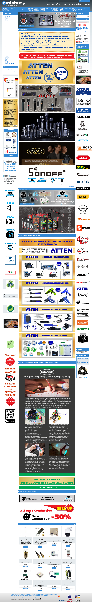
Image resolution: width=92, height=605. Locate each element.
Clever (6, 27)
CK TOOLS (7, 24)
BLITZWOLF (7, 22)
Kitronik (6, 40)
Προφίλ (13, 594)
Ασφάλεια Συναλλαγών (43, 597)
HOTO (6, 38)
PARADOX (7, 46)
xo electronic (7, 55)
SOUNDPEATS (8, 53)
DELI (6, 29)
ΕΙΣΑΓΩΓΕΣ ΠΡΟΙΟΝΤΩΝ (9, 70)
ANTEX (6, 17)
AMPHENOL (7, 16)
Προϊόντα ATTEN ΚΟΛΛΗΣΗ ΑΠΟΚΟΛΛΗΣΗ (35, 594)
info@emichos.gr (82, 31)
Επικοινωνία (75, 0)
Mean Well (7, 42)
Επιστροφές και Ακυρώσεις (10, 71)
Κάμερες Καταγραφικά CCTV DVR (37, 9)
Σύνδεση (51, 0)
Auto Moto (80, 9)
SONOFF (6, 52)
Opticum (6, 45)
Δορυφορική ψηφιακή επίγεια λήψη (55, 9)
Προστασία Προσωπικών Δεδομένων (30, 597)
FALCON (6, 33)
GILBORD (7, 35)
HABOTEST (7, 39)
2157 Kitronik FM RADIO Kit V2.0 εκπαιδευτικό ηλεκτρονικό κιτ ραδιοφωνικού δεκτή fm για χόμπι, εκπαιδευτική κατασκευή (25, 583)
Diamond (6, 30)
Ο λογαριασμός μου (57, 0)
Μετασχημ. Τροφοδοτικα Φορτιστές (74, 9)
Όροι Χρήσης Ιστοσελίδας (17, 597)
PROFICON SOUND (9, 48)
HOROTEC (7, 37)
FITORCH (7, 34)
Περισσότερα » (72, 186)
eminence (7, 32)
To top (50, 597)
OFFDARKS (7, 43)
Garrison (6, 36)
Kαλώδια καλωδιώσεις (24, 9)
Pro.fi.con (6, 47)
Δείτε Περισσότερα (69, 524)
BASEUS (6, 20)
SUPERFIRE (7, 54)
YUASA (6, 58)
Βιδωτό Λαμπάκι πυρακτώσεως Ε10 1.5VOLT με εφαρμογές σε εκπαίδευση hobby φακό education (25, 561)
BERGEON (7, 21)
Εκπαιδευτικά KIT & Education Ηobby (12, 9)
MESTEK (6, 41)
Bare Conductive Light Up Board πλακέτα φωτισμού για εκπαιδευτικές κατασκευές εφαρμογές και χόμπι (82, 361)
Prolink (6, 50)
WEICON (6, 62)
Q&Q (6, 51)
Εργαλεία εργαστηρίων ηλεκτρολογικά (5, 9)
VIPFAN (6, 59)
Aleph (6, 19)
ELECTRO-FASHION (9, 31)
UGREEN (6, 56)
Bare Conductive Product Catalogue (40, 595)
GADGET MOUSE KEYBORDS (61, 9)
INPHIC (6, 61)
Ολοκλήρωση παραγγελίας (67, 0)
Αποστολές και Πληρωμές (9, 69)
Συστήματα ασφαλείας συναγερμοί (42, 9)
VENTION (7, 57)
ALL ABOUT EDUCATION (20, 594)
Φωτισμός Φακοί (86, 9)
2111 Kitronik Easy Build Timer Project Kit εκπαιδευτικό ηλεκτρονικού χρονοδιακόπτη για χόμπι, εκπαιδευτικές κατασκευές (54, 583)
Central (6, 26)
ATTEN (6, 18)
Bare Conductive (8, 23)
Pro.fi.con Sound (8, 49)
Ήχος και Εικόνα (18, 9)
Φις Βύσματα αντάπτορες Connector (30, 9)
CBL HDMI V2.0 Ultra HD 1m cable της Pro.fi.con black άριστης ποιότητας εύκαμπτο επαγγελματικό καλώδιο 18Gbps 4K (40, 562)
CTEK (6, 25)
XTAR (6, 60)
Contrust (6, 28)
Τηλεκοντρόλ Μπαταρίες (49, 9)
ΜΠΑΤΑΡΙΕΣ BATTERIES (9, 63)
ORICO (6, 44)
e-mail (81, 42)
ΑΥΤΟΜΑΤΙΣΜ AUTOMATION (68, 9)
